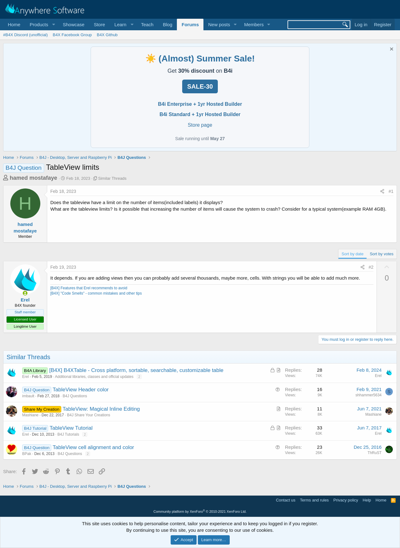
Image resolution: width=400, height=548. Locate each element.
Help (367, 500)
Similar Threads (112, 178)
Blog (167, 24)
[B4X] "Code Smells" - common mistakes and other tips (96, 293)
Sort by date (352, 254)
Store (99, 24)
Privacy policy (345, 500)
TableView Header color (81, 390)
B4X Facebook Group (72, 34)
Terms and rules (314, 500)
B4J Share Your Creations (88, 415)
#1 (390, 191)
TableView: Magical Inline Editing (101, 409)
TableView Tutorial (71, 428)
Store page (200, 125)
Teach (147, 24)
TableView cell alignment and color (93, 447)
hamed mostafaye (33, 178)
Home (14, 24)
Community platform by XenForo (200, 511)
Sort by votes (381, 254)
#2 (371, 267)
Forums (190, 24)
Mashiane (30, 415)
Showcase (73, 24)
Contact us (285, 500)
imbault (28, 396)
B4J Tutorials (68, 434)
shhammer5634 (369, 395)
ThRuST (375, 453)
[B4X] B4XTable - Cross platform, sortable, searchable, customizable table (136, 370)
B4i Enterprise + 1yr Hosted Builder (200, 104)
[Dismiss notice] (390, 49)
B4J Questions (74, 396)
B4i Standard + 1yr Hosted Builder (199, 114)
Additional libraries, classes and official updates (94, 376)
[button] (41, 24)
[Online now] (25, 293)
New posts (219, 24)
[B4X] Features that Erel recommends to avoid (88, 288)
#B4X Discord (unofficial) (25, 34)
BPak (26, 454)
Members (254, 24)
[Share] (382, 192)
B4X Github (107, 34)
